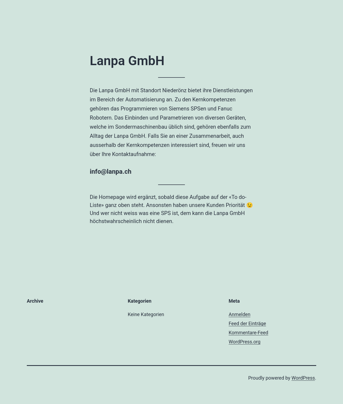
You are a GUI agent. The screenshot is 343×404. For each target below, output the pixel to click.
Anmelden (239, 314)
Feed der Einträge (247, 323)
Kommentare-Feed (248, 332)
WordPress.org (244, 341)
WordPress (303, 378)
